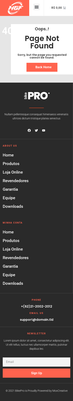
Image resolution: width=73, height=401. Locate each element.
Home (8, 155)
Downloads (13, 206)
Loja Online (13, 172)
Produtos (11, 163)
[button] (36, 7)
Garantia (10, 189)
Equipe (9, 198)
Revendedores (16, 180)
